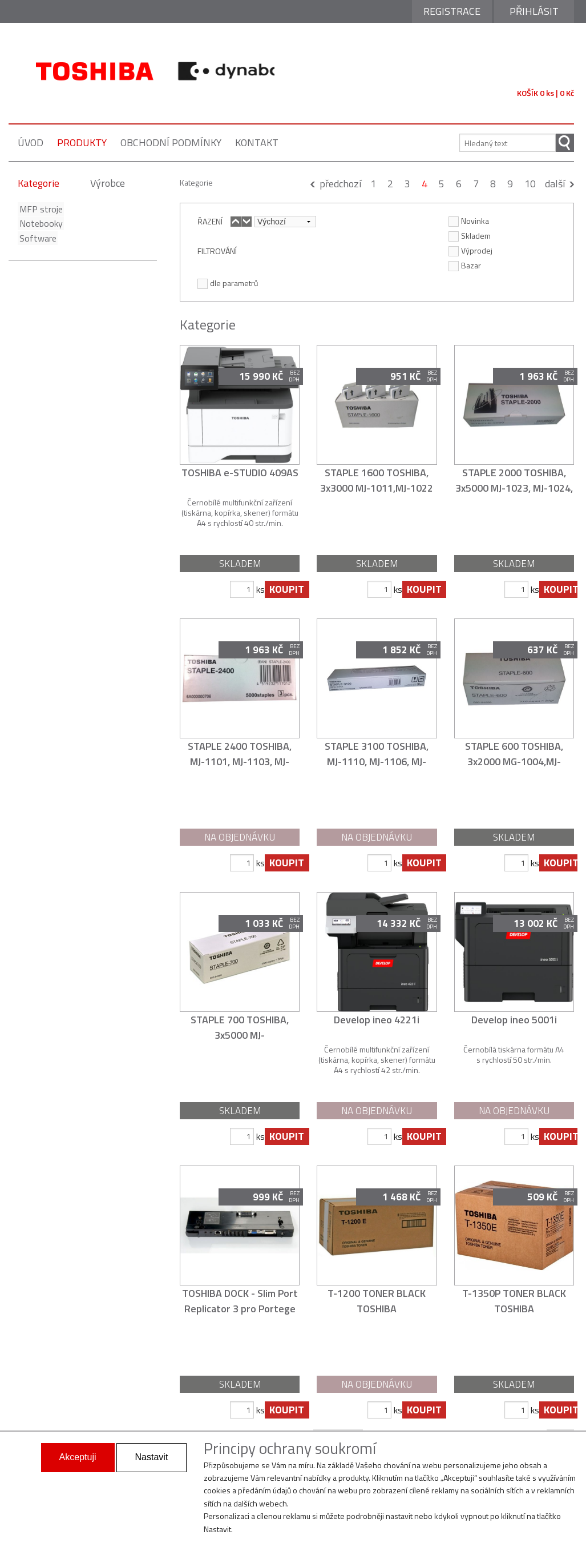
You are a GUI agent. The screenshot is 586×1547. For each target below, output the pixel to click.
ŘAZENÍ (210, 221)
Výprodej (470, 250)
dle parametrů (227, 282)
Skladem (469, 235)
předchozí (340, 183)
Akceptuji (77, 1457)
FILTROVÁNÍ (217, 250)
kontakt (256, 142)
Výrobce (107, 183)
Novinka (468, 220)
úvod (30, 142)
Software (36, 238)
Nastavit (151, 1457)
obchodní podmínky (170, 142)
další (555, 183)
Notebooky (39, 223)
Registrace (451, 11)
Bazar (464, 265)
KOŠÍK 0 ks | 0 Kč (545, 93)
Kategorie (38, 183)
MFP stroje (39, 209)
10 (530, 183)
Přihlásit (534, 11)
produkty (82, 142)
